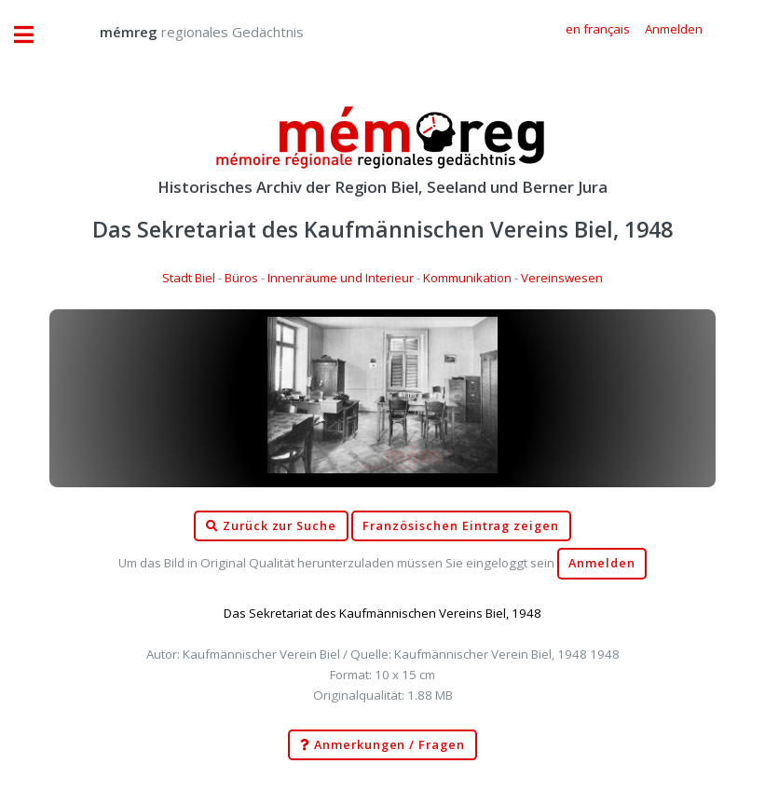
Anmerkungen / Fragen (382, 745)
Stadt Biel (188, 277)
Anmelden (601, 563)
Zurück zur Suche (271, 526)
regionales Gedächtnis (183, 31)
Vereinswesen (562, 277)
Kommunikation (467, 277)
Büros (241, 277)
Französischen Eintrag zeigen (460, 526)
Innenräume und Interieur (340, 277)
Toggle (33, 35)
